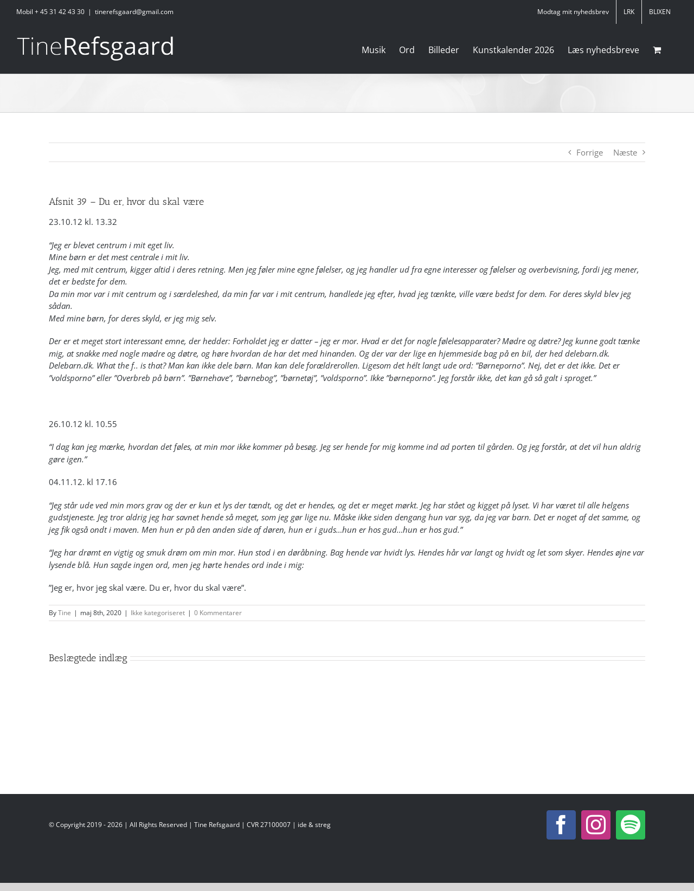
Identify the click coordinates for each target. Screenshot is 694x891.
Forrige (589, 152)
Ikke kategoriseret (158, 612)
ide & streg (314, 824)
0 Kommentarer (218, 612)
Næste (625, 152)
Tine (64, 612)
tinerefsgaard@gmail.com (134, 11)
